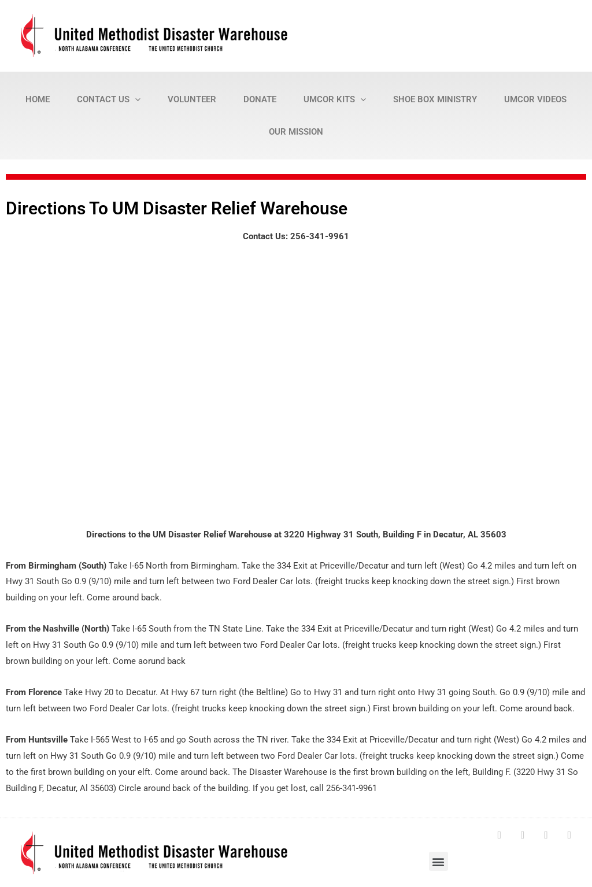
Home (37, 99)
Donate (259, 99)
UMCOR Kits (335, 99)
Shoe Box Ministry (435, 99)
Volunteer (192, 99)
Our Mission (296, 132)
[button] (438, 860)
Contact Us (108, 99)
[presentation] (135, 99)
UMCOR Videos (535, 99)
